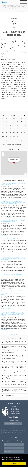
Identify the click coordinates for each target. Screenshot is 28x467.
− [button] (3, 155)
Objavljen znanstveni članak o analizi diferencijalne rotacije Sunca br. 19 (13, 184)
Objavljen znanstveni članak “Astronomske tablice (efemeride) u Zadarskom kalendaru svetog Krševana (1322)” (13, 276)
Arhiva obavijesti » (14, 334)
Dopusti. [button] (14, 463)
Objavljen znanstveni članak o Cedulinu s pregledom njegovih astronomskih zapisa (13, 221)
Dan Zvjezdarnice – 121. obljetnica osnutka (11, 238)
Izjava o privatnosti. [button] (19, 459)
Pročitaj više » (11, 217)
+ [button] (3, 153)
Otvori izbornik (23, 1)
